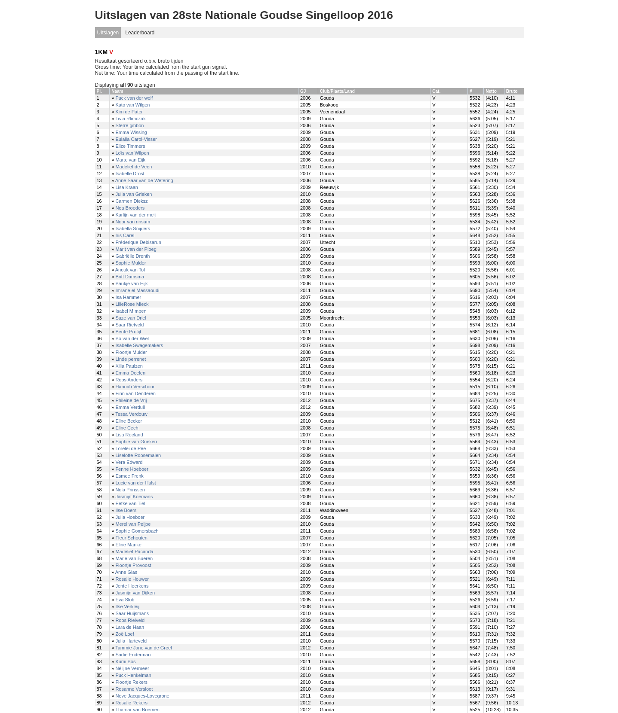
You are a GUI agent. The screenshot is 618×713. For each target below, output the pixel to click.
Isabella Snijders (132, 228)
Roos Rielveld (130, 620)
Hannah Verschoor (134, 386)
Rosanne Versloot (134, 689)
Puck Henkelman (133, 675)
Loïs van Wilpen (132, 152)
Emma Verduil (130, 407)
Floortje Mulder (131, 352)
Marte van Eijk (130, 159)
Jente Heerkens (131, 585)
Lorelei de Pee (130, 448)
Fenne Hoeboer (131, 469)
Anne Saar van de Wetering (144, 180)
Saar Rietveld (129, 324)
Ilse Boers (125, 510)
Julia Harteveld (131, 640)
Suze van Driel (130, 317)
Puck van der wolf (134, 98)
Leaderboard (139, 33)
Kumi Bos (125, 661)
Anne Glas (126, 572)
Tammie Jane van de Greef (143, 647)
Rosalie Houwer (132, 579)
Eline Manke (128, 544)
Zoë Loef (124, 634)
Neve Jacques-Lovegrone (142, 695)
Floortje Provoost (133, 565)
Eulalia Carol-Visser (136, 139)
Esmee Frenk (129, 475)
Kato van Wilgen (132, 104)
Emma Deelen (130, 372)
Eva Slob (124, 599)
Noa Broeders (130, 207)
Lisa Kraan (126, 187)
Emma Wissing (131, 132)
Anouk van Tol (130, 269)
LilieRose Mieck (131, 304)
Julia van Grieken (133, 194)
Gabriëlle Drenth (132, 256)
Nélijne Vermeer (132, 668)
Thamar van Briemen (137, 709)
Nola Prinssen (130, 489)
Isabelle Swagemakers (139, 345)
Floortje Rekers (131, 682)
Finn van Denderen (135, 393)
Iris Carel (124, 235)
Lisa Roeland (129, 434)
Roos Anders (128, 379)
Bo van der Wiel (132, 338)
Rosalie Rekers (131, 702)
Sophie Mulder (130, 262)
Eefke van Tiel (130, 503)
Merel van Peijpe (133, 524)
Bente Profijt (128, 331)
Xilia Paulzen (129, 366)
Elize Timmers (130, 146)
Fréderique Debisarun (138, 242)
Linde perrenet (130, 359)
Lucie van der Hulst (135, 482)
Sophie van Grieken (136, 441)
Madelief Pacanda (134, 551)
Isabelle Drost (129, 173)
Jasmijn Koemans (134, 496)
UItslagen (108, 33)
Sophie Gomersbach (136, 530)
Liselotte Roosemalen (138, 455)
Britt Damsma (129, 276)
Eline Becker (128, 421)
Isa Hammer (128, 297)
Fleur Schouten (131, 537)
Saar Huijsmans (132, 613)
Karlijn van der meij (135, 214)
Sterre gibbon (129, 125)
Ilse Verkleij (127, 606)
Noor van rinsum (132, 221)
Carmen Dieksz (131, 201)
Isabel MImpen (130, 311)
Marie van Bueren (134, 558)
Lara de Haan (129, 627)
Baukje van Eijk (131, 283)
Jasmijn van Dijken (135, 592)
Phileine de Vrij (131, 400)
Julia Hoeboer (130, 517)
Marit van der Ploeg (135, 249)
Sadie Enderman (133, 654)
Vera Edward (128, 462)
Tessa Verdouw (131, 414)
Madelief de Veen (133, 166)
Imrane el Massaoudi (137, 290)
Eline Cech (126, 427)
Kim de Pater (129, 111)
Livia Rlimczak (130, 118)
